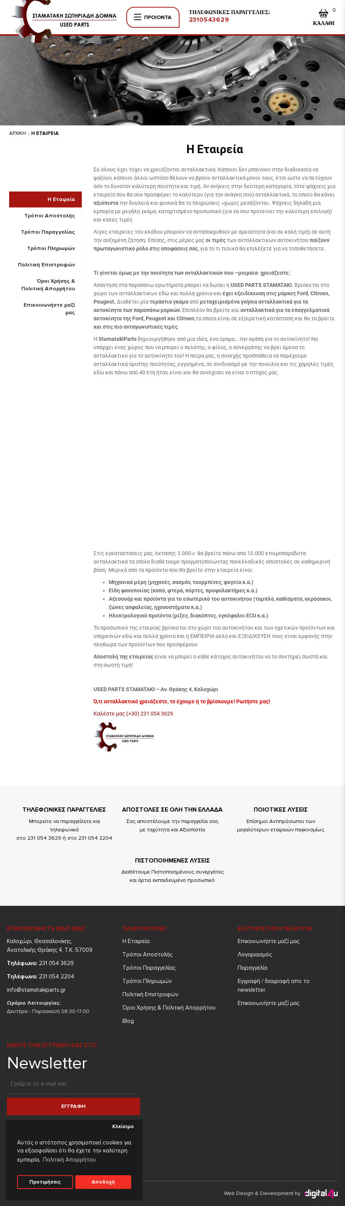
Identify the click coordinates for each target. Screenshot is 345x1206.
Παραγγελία (252, 967)
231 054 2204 (40, 976)
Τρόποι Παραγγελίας (48, 232)
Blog (128, 1021)
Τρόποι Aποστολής (49, 215)
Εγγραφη (73, 1106)
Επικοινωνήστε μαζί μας (49, 309)
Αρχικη (17, 133)
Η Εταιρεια (45, 133)
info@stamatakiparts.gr (36, 989)
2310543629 (209, 20)
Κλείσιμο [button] (123, 1127)
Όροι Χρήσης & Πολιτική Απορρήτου (48, 285)
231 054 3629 (40, 963)
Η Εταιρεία (61, 199)
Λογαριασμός (255, 954)
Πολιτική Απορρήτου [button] (69, 1159)
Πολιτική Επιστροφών (46, 264)
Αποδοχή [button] (103, 1182)
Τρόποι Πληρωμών (51, 248)
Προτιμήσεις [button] (44, 1182)
